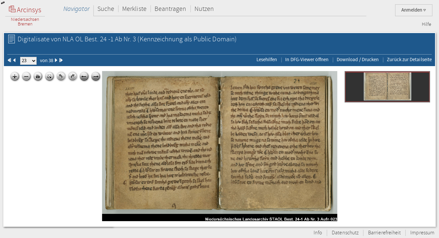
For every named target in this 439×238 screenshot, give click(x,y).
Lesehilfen (266, 59)
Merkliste (134, 9)
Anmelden (413, 10)
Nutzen (204, 9)
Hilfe (426, 24)
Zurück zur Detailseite (409, 59)
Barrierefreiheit (384, 233)
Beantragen (170, 9)
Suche (105, 9)
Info (318, 233)
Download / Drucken (358, 59)
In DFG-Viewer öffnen (306, 59)
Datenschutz (345, 233)
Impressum (422, 233)
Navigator (76, 9)
